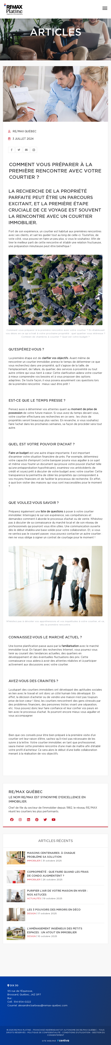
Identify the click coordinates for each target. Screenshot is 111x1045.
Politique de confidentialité (43, 1033)
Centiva (63, 1040)
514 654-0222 (22, 1002)
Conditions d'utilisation (76, 1033)
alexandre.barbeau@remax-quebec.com (42, 1005)
